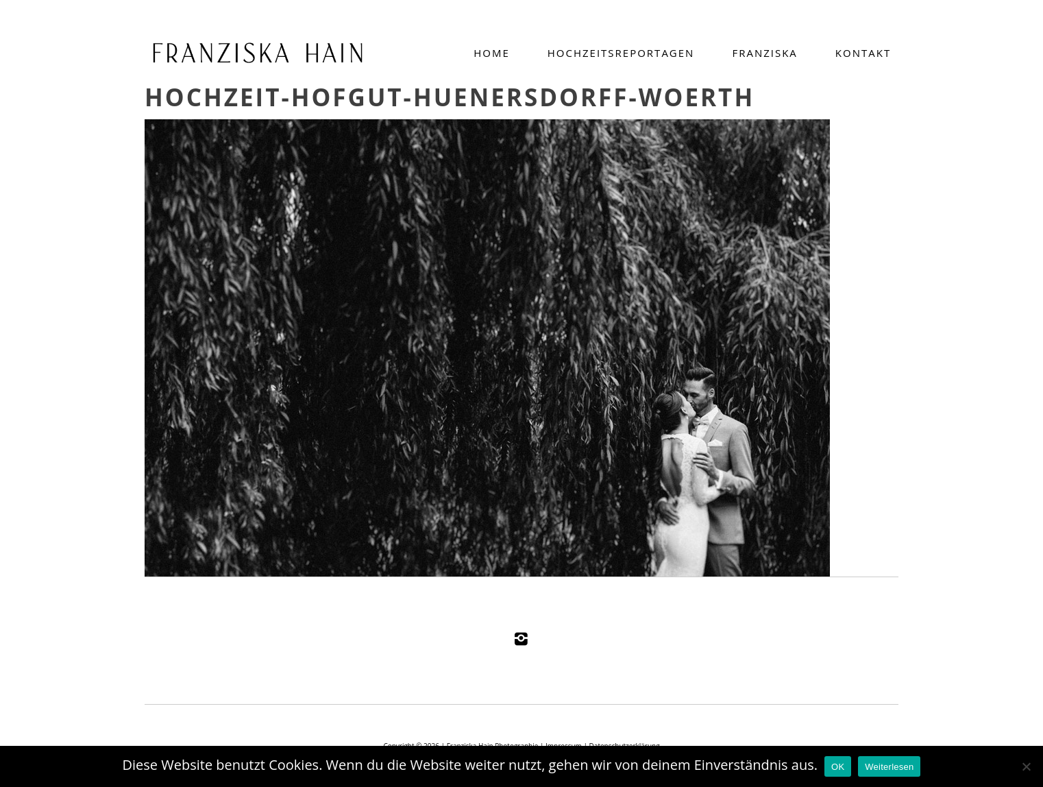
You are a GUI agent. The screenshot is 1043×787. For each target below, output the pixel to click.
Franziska (764, 53)
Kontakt (863, 53)
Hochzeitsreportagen (621, 53)
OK (837, 767)
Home (492, 53)
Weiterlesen (889, 767)
